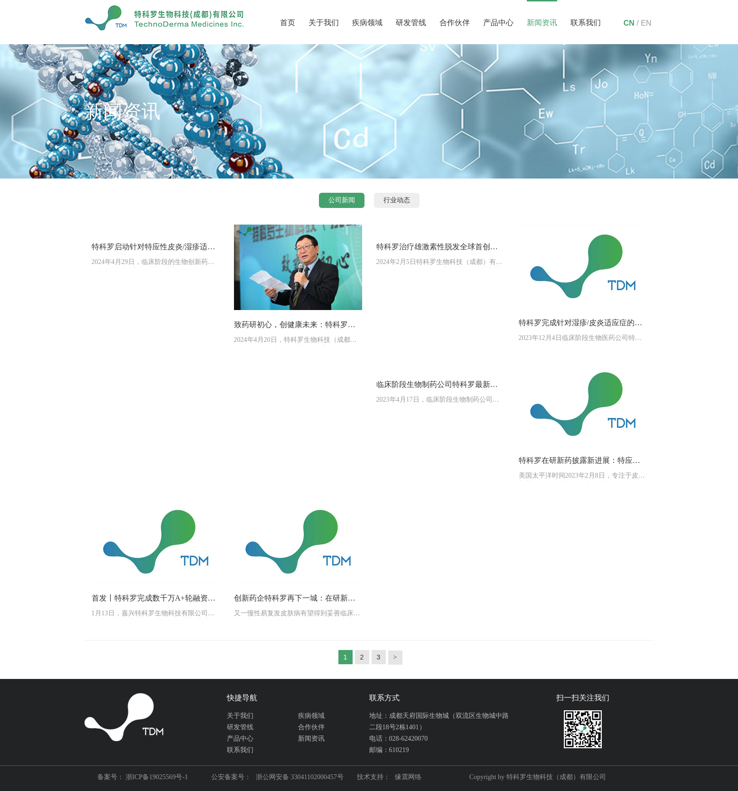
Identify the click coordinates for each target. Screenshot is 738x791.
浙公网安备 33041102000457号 (300, 777)
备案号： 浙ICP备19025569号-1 (142, 777)
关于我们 (323, 23)
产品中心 (498, 23)
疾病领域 (367, 23)
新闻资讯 (542, 23)
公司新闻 (341, 200)
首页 (287, 23)
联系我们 (585, 23)
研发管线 (411, 23)
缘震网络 (408, 777)
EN (646, 23)
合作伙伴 (454, 23)
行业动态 (396, 200)
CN (629, 23)
